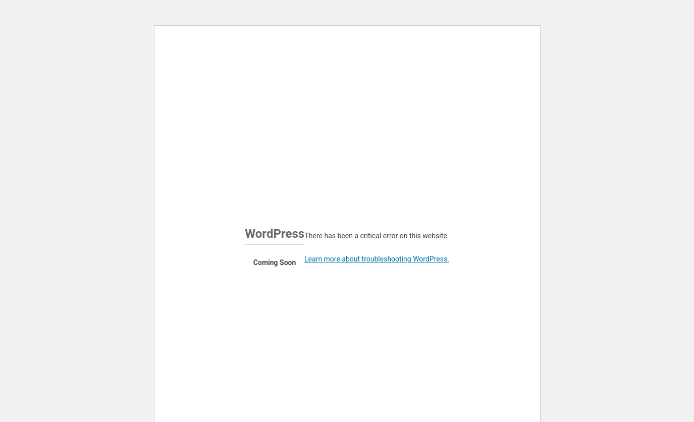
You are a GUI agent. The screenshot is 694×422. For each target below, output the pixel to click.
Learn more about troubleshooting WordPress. (376, 259)
